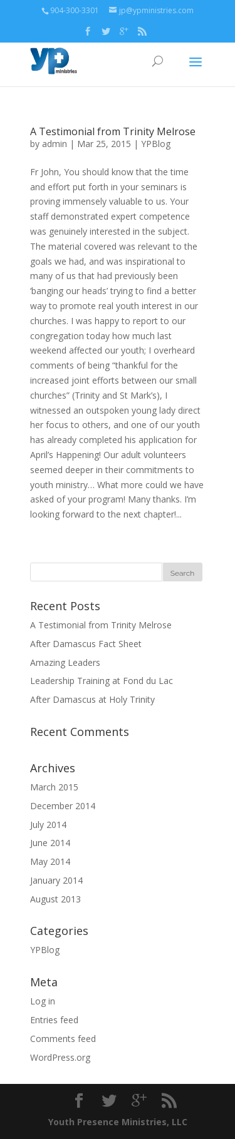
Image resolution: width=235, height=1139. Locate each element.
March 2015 (54, 787)
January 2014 (56, 880)
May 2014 (50, 861)
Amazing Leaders (65, 662)
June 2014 (50, 843)
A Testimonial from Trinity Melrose (113, 131)
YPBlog (155, 144)
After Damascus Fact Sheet (86, 644)
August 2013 (55, 899)
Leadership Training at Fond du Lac (101, 681)
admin (54, 144)
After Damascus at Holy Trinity (92, 699)
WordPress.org (60, 1057)
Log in (42, 1001)
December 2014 (62, 806)
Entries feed (54, 1020)
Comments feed (63, 1039)
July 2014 (48, 824)
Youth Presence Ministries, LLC (117, 1122)
